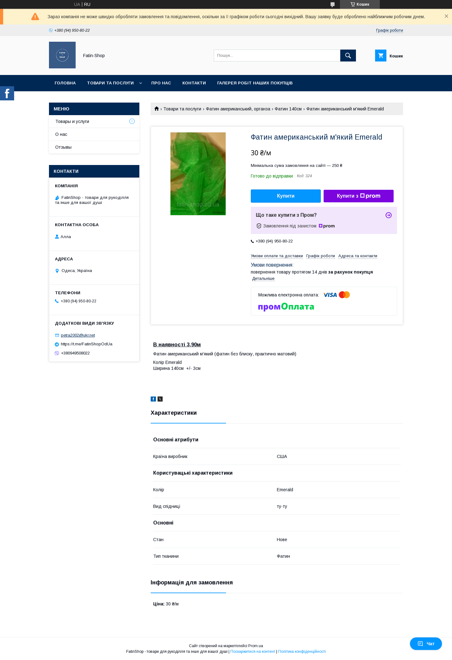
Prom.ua (255, 646)
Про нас (161, 83)
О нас (61, 134)
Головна (65, 83)
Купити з (358, 196)
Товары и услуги (72, 121)
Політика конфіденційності (302, 651)
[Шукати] (348, 55)
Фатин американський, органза (238, 108)
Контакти (194, 83)
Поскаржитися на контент (252, 651)
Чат (425, 644)
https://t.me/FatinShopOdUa (86, 344)
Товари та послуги (110, 83)
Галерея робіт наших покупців (255, 83)
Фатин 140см (288, 108)
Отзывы (63, 147)
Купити (286, 196)
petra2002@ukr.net (78, 335)
